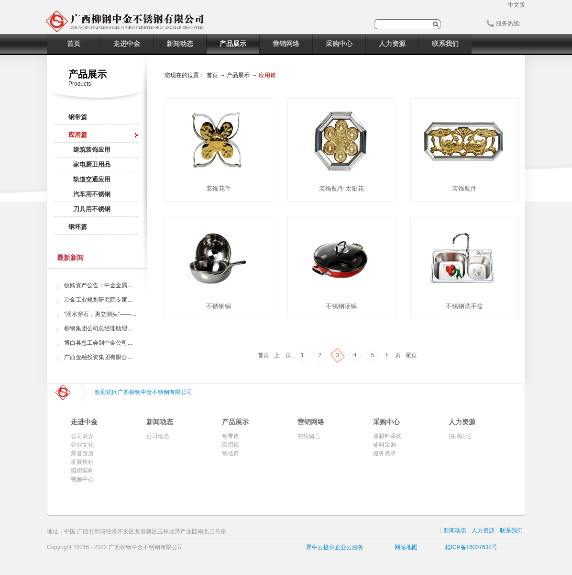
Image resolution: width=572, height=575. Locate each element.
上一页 (282, 355)
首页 (73, 43)
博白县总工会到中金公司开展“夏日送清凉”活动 (123, 342)
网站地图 (404, 547)
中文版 (516, 4)
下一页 (392, 355)
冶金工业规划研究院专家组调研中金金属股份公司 (127, 299)
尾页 (411, 355)
